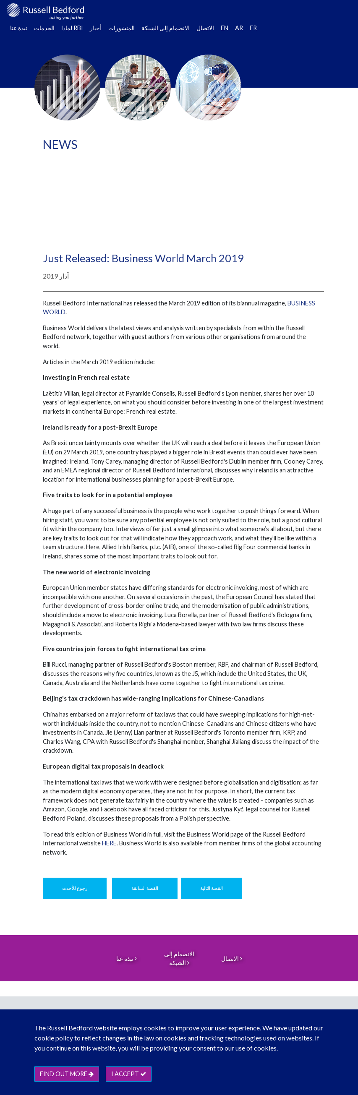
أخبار (96, 27)
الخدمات (44, 27)
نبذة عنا (18, 27)
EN (224, 27)
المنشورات (121, 27)
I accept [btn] (128, 1073)
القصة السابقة (144, 888)
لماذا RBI (72, 27)
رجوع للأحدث (74, 888)
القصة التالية (211, 888)
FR (253, 27)
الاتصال (205, 27)
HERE (109, 843)
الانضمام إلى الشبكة (165, 27)
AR (239, 27)
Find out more (67, 1073)
